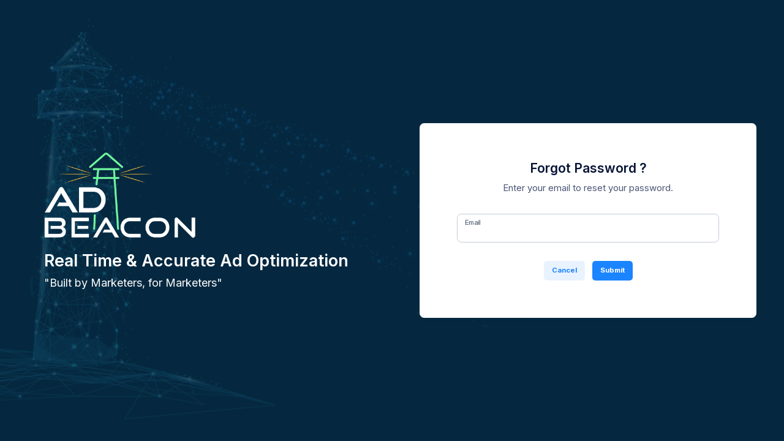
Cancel (564, 270)
